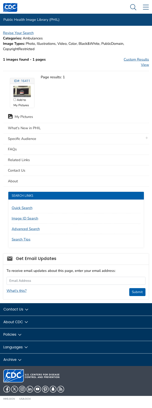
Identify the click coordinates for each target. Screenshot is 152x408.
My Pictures (20, 117)
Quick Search (22, 207)
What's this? (17, 290)
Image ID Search (25, 218)
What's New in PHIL (24, 128)
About (13, 181)
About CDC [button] (15, 321)
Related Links (19, 160)
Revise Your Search (18, 33)
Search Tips (21, 239)
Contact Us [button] (16, 309)
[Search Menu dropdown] (133, 7)
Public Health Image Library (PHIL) (31, 19)
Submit (137, 292)
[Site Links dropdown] (146, 7)
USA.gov (25, 399)
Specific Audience (22, 138)
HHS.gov (9, 399)
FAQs (12, 149)
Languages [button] (15, 347)
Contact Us (16, 170)
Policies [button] (12, 334)
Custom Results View (136, 62)
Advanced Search (26, 228)
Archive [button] (12, 359)
